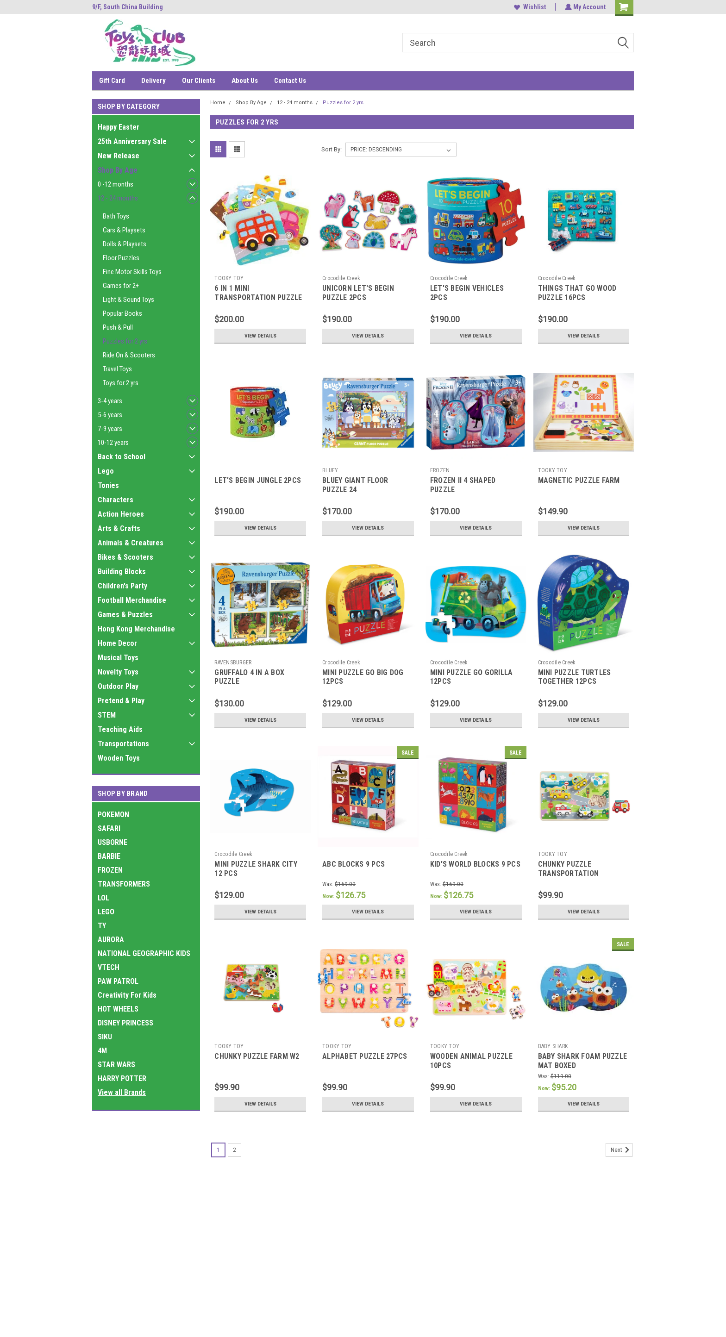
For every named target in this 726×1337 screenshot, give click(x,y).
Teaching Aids (120, 729)
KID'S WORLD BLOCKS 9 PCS (475, 864)
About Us (245, 80)
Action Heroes (121, 514)
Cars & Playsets (124, 230)
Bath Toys (116, 216)
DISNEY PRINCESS (125, 1022)
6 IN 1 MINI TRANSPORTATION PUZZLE (258, 293)
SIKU (105, 1036)
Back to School (121, 456)
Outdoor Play (118, 686)
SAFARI (109, 828)
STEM (107, 715)
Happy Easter (118, 127)
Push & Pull (118, 327)
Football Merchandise (132, 600)
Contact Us (290, 80)
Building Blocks (122, 571)
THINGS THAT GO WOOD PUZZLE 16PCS (577, 293)
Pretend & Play (121, 700)
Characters (115, 499)
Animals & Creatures (130, 542)
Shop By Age (118, 170)
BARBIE (109, 856)
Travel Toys (117, 369)
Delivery (153, 80)
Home (217, 103)
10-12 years (113, 442)
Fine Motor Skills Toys (132, 272)
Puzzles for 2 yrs (125, 341)
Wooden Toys (119, 758)
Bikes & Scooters (125, 557)
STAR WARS (116, 1064)
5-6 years (110, 415)
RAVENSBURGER (232, 662)
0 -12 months (115, 184)
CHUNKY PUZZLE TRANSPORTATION (568, 869)
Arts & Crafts (119, 528)
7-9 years (110, 429)
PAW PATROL (118, 981)
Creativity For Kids (127, 995)
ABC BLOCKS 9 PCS (353, 864)
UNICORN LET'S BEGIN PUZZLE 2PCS (358, 293)
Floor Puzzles (121, 258)
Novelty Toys (118, 672)
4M (102, 1050)
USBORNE (112, 842)
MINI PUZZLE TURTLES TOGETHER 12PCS (574, 677)
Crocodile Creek (341, 278)
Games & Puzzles (125, 614)
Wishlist (529, 7)
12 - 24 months (118, 198)
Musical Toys (118, 657)
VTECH (108, 967)
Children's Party (122, 585)
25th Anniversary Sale (132, 141)
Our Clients (198, 80)
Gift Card (112, 80)
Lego (106, 471)
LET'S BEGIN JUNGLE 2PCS (257, 480)
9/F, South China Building (127, 7)
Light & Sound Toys (128, 299)
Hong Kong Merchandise (136, 629)
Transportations (123, 743)
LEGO (106, 911)
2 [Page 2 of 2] (234, 1150)
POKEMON (113, 814)
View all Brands (122, 1092)
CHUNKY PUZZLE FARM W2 (256, 1056)
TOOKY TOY (229, 278)
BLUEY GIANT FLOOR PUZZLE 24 (355, 485)
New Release (118, 155)
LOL (103, 897)
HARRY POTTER (122, 1078)
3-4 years (110, 401)
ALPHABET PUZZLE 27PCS (364, 1056)
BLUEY (330, 470)
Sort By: (331, 149)
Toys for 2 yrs (120, 383)
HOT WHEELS (118, 1009)
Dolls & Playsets (124, 244)
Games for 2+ (121, 285)
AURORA (111, 939)
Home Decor (117, 643)
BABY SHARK (553, 1046)
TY (102, 925)
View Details (260, 335)
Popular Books (122, 313)
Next (621, 1150)
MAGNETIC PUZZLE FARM (579, 480)
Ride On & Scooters (129, 355)
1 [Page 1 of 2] (218, 1150)
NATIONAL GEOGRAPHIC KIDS (144, 953)
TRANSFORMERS (124, 884)
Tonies (108, 485)
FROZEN (110, 870)
